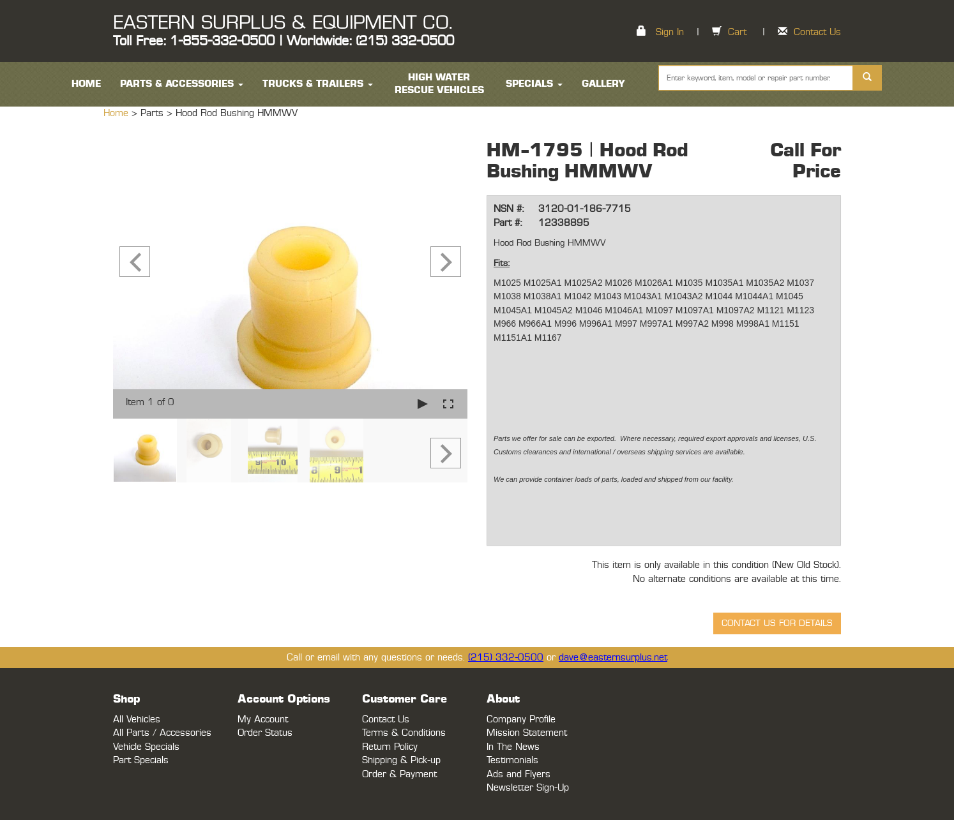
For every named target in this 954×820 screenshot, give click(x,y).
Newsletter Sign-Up (528, 788)
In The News (513, 747)
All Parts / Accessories (162, 733)
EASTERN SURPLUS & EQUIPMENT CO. (282, 23)
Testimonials (512, 760)
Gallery (603, 84)
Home (117, 113)
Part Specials (141, 760)
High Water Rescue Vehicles (439, 84)
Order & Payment (399, 774)
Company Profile (521, 719)
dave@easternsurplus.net (613, 657)
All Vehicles (136, 719)
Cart (737, 32)
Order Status (265, 733)
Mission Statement (527, 733)
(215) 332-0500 (505, 657)
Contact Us (817, 32)
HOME (86, 84)
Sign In (670, 32)
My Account (263, 719)
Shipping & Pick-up (401, 760)
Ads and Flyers (518, 774)
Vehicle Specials (146, 747)
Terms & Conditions (404, 733)
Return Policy (390, 747)
